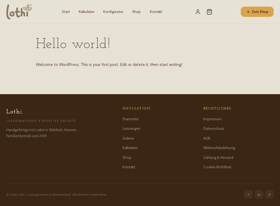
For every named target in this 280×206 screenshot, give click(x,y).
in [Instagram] (259, 195)
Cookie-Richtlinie (217, 167)
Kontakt (156, 11)
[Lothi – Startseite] (19, 12)
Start (66, 11)
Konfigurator (113, 11)
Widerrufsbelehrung (219, 147)
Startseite (130, 119)
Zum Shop (257, 11)
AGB (206, 138)
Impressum (212, 119)
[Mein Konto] (198, 12)
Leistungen (131, 128)
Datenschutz (213, 128)
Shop (136, 11)
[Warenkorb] (209, 12)
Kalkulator (86, 11)
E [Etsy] (270, 195)
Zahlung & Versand (218, 157)
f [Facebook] (248, 195)
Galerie (128, 138)
